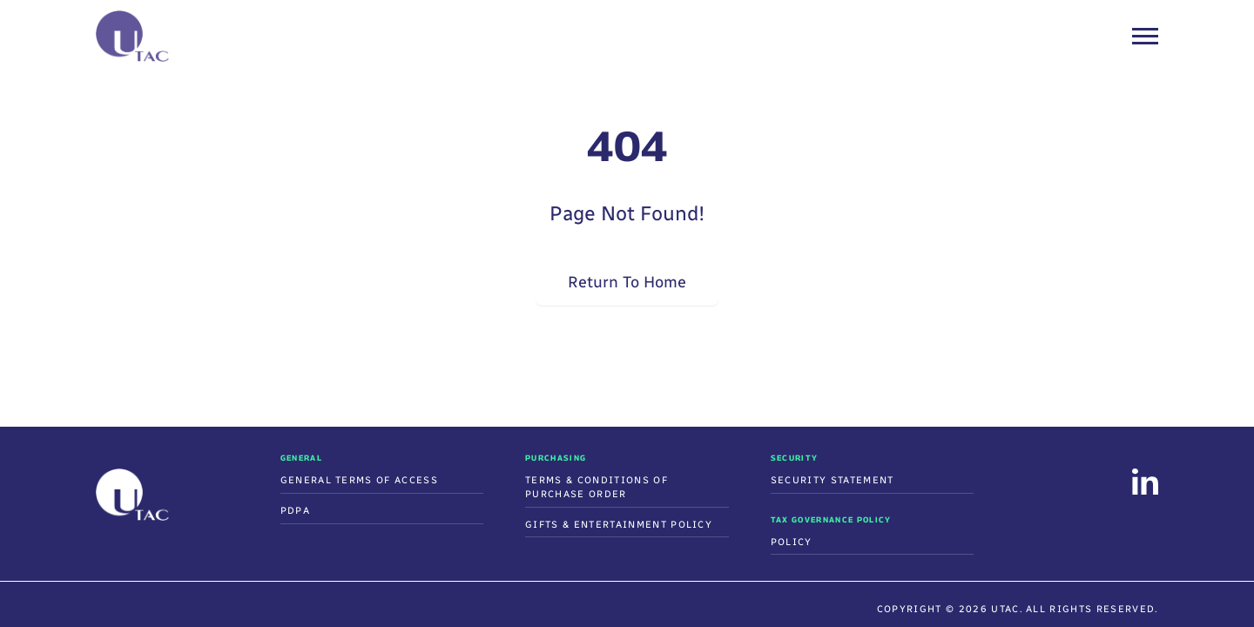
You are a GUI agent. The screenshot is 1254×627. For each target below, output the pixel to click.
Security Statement (832, 480)
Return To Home (627, 282)
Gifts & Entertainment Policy (618, 524)
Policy (791, 542)
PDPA (295, 510)
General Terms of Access (359, 480)
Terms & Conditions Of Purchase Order (596, 487)
